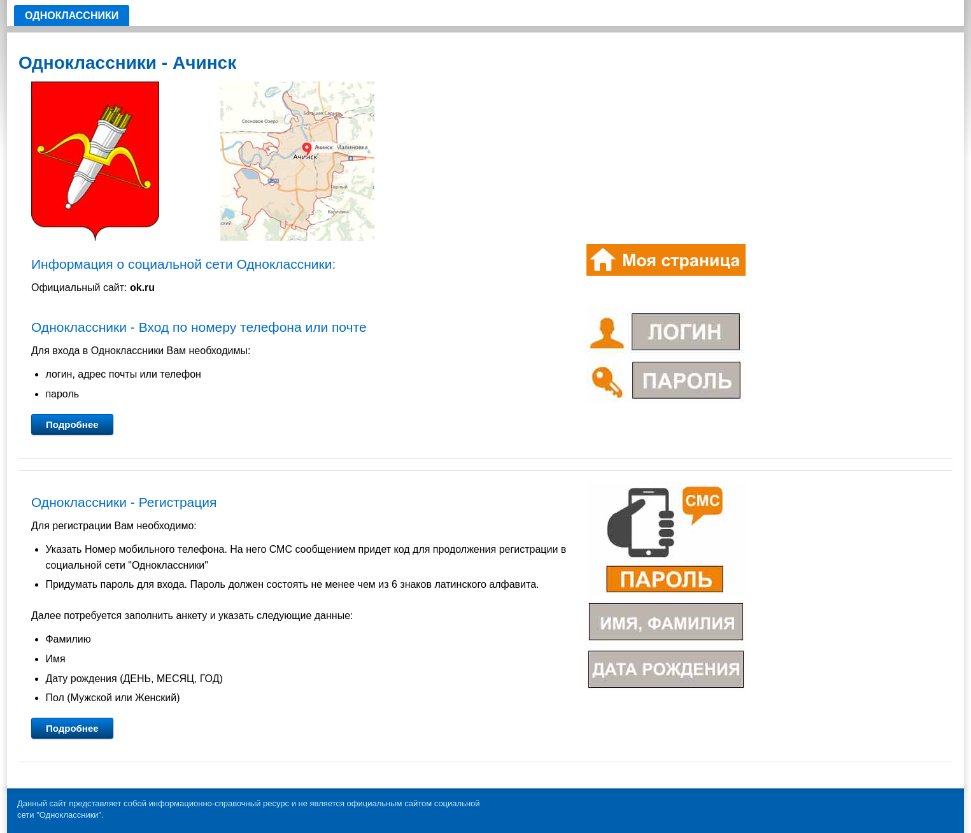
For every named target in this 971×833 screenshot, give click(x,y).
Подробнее (72, 424)
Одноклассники (71, 15)
